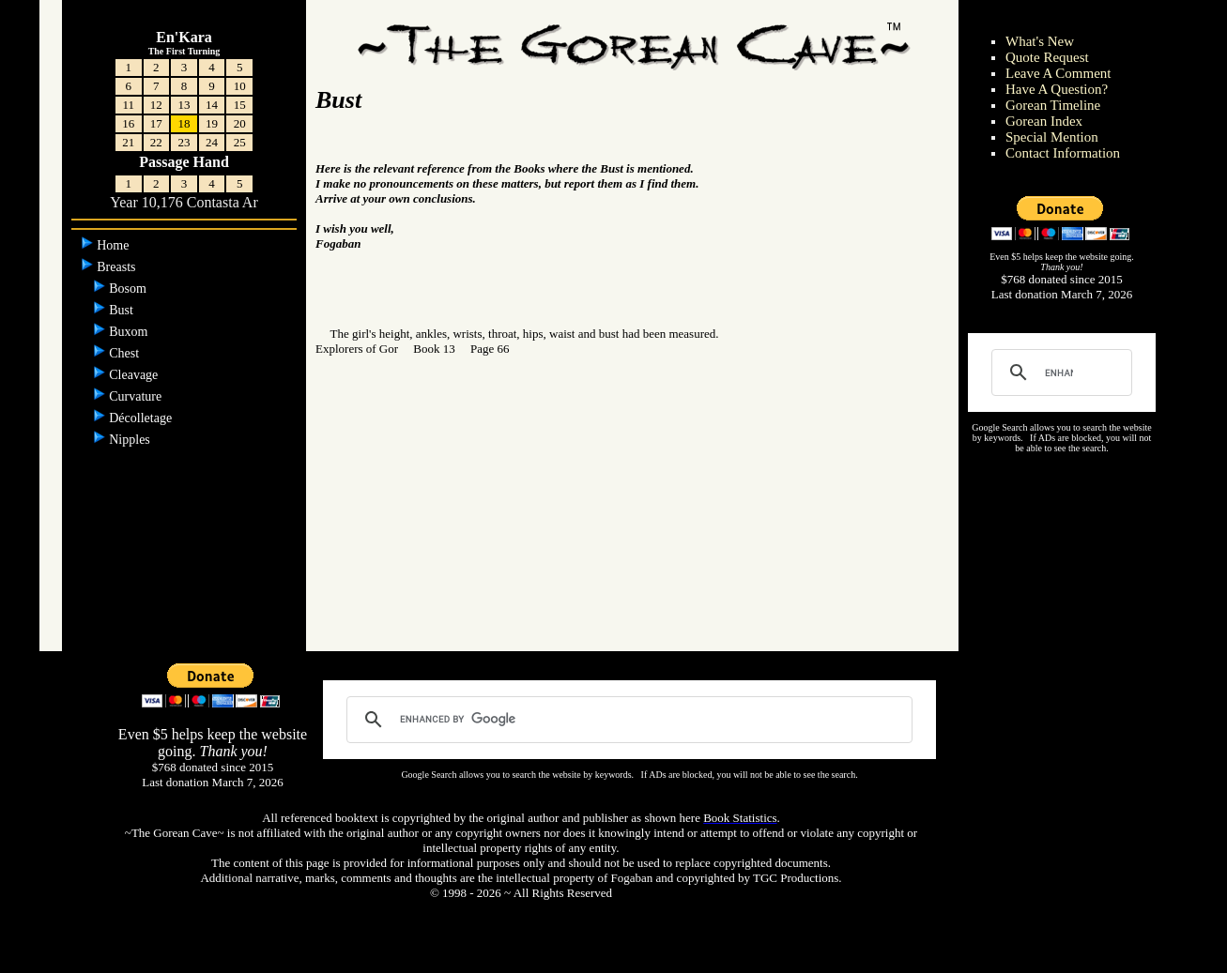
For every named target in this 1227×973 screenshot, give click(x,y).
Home (114, 245)
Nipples (131, 440)
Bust (122, 310)
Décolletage (142, 418)
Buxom (130, 332)
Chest (125, 353)
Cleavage (135, 375)
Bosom (129, 288)
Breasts (118, 267)
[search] (1059, 372)
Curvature (136, 396)
